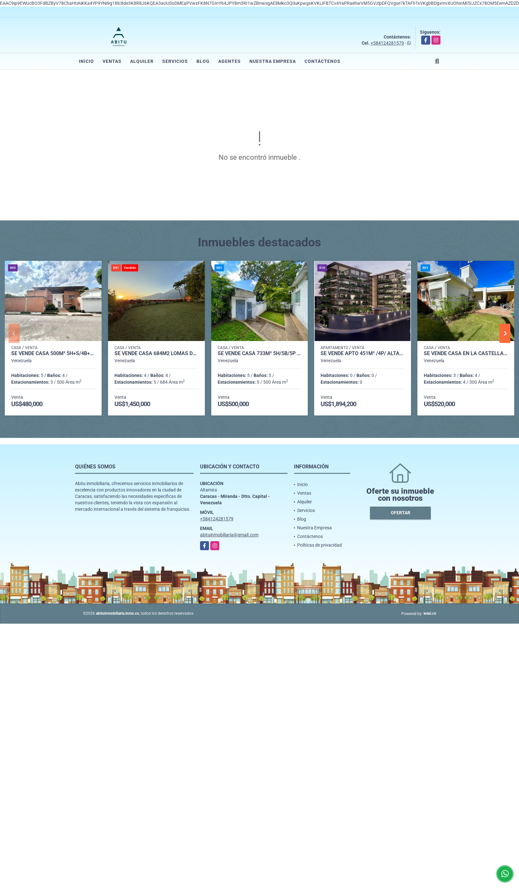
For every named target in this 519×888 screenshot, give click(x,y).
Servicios (175, 61)
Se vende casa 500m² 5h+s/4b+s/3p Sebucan (53, 353)
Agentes (229, 61)
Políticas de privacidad (319, 545)
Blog (203, 61)
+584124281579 (387, 43)
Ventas (112, 61)
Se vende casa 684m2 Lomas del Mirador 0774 (156, 353)
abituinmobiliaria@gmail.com (229, 534)
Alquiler (142, 61)
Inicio (86, 61)
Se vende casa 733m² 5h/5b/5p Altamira (260, 353)
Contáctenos (322, 61)
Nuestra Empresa (272, 61)
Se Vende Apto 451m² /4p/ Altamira (363, 353)
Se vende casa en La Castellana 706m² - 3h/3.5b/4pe (466, 353)
